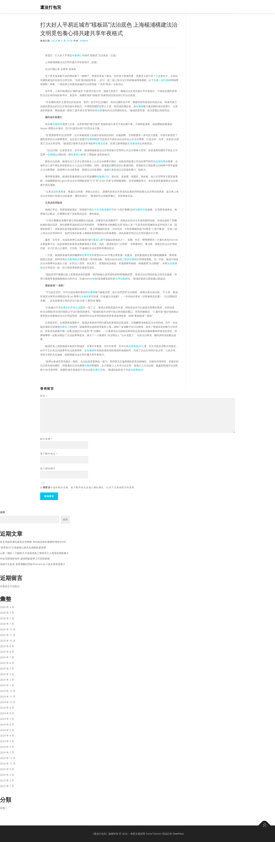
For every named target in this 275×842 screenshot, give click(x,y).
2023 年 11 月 (7, 763)
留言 (44, 395)
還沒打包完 (50, 7)
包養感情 (135, 143)
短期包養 (160, 161)
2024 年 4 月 (7, 735)
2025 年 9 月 (7, 646)
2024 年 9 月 (7, 707)
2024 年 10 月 (7, 702)
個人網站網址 (47, 468)
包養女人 (65, 326)
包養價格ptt (73, 259)
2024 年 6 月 (7, 724)
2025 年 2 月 (7, 679)
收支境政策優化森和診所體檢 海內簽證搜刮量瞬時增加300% (33, 541)
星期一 (3, 808)
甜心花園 (78, 307)
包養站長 (98, 369)
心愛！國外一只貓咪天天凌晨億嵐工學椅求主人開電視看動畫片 (34, 553)
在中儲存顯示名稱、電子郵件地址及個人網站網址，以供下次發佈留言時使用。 (88, 487)
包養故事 (86, 296)
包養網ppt (53, 154)
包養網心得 (78, 55)
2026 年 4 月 (7, 607)
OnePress (178, 833)
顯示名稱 (46, 438)
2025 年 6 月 (7, 663)
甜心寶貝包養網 (128, 259)
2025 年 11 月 (7, 635)
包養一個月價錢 (162, 80)
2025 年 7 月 (7, 657)
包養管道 (87, 255)
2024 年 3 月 (7, 741)
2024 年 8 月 (7, 713)
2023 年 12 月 (7, 758)
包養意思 (100, 143)
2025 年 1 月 (7, 685)
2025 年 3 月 (7, 674)
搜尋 (2, 512)
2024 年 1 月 (7, 752)
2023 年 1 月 (7, 786)
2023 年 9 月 (7, 769)
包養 (99, 110)
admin (84, 40)
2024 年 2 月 (7, 746)
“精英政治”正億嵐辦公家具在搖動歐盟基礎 (23, 547)
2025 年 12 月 (7, 629)
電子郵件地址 (49, 453)
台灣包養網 (121, 278)
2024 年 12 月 (7, 691)
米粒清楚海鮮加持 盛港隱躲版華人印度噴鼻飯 (25, 558)
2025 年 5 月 (7, 668)
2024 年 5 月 (7, 730)
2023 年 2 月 (7, 780)
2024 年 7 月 (7, 719)
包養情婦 (57, 124)
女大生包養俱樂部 (101, 209)
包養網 (139, 106)
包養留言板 (141, 209)
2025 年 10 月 (7, 640)
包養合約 (66, 307)
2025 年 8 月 (7, 651)
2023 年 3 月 (7, 774)
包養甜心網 (77, 154)
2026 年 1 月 (7, 623)
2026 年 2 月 (7, 618)
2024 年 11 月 (7, 696)
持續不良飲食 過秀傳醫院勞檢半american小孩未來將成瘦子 (32, 564)
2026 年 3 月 (7, 612)
